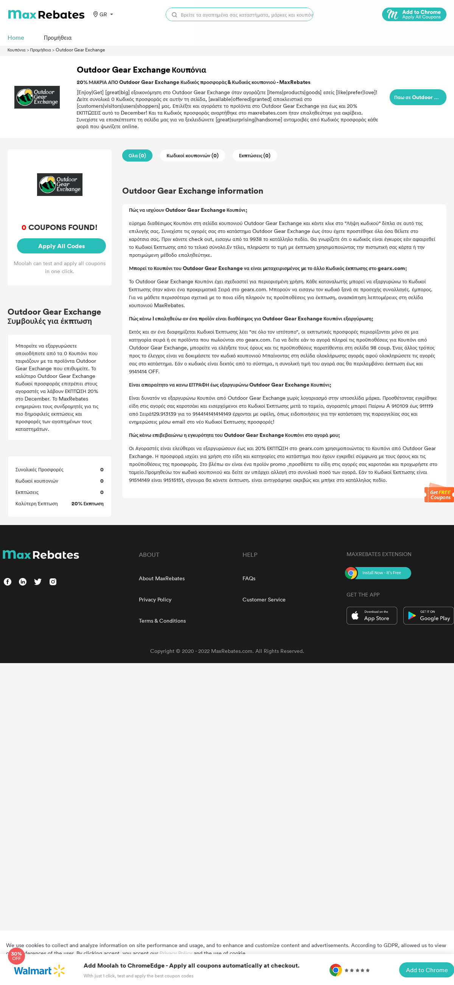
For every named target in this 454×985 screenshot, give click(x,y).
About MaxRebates (162, 578)
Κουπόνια (17, 49)
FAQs (249, 578)
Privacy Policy (155, 599)
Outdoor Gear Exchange (80, 49)
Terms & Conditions (162, 620)
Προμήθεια (40, 49)
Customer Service (264, 599)
